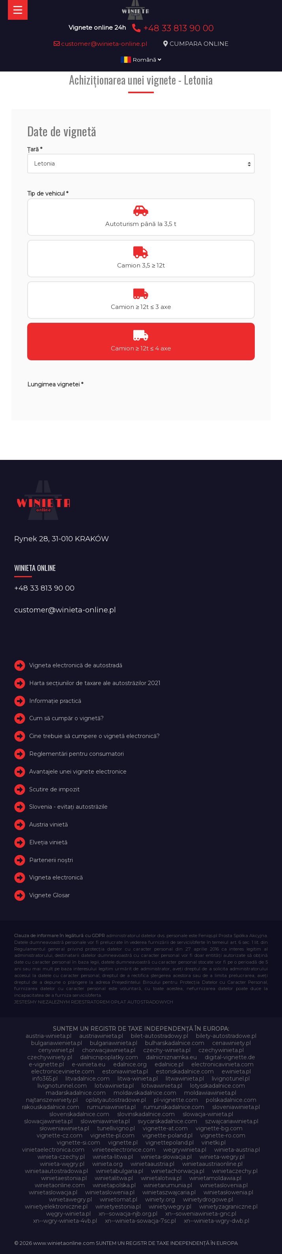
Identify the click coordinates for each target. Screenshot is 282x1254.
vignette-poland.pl (167, 1135)
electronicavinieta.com (222, 1064)
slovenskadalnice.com (79, 1114)
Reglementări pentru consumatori (76, 753)
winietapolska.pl (114, 1185)
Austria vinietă (48, 824)
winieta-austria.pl (237, 1149)
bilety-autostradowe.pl (226, 1035)
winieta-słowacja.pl (166, 1156)
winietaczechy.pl (235, 1171)
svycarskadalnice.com (167, 1121)
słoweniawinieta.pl (64, 1128)
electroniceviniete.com (62, 1071)
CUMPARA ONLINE (199, 43)
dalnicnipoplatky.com (109, 1057)
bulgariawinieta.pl (113, 1043)
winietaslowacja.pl (53, 1192)
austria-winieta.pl (48, 1035)
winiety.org (160, 1199)
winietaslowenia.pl (109, 1192)
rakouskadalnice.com (50, 1107)
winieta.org (107, 1163)
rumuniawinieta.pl (111, 1107)
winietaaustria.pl (152, 1163)
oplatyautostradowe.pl (116, 1099)
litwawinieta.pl (185, 1078)
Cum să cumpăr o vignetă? (66, 718)
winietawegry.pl (70, 1199)
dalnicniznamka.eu (171, 1057)
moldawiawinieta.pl (210, 1092)
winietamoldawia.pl (215, 1178)
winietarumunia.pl (168, 1185)
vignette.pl (123, 1142)
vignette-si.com (78, 1142)
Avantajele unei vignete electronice (78, 771)
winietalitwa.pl (114, 1178)
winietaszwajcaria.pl (169, 1192)
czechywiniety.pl (49, 1057)
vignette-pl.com (112, 1135)
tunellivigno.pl (116, 1128)
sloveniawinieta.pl (236, 1107)
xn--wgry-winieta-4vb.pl (65, 1220)
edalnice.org (130, 1064)
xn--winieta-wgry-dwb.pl (216, 1220)
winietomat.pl (118, 1199)
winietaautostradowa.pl (56, 1171)
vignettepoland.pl (170, 1142)
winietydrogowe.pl (208, 1199)
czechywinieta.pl (221, 1050)
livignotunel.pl (231, 1078)
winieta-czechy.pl (61, 1156)
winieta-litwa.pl (113, 1156)
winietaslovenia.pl (224, 1185)
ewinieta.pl (236, 1071)
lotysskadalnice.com (217, 1085)
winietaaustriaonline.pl (212, 1163)
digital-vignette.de (230, 1057)
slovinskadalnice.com (146, 1114)
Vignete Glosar (49, 895)
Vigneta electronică (56, 877)
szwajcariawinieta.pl (231, 1121)
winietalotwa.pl (161, 1178)
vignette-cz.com (59, 1135)
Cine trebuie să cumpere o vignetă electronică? (94, 736)
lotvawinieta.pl (114, 1085)
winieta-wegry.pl (222, 1156)
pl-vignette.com (176, 1099)
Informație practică (55, 700)
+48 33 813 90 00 (172, 28)
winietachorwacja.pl (177, 1171)
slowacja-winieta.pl (208, 1114)
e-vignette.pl (46, 1064)
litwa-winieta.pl (138, 1078)
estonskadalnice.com (185, 1071)
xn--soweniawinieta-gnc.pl (200, 1213)
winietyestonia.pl (118, 1206)
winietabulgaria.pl (119, 1171)
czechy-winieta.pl (166, 1050)
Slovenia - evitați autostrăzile (68, 806)
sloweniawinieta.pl (105, 1121)
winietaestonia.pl (64, 1178)
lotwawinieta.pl (162, 1085)
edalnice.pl (169, 1064)
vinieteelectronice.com (123, 1149)
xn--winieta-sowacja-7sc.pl (140, 1220)
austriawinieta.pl (101, 1035)
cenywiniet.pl (56, 1050)
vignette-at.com (165, 1128)
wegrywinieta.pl (184, 1149)
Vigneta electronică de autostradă (75, 665)
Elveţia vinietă (48, 842)
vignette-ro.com (222, 1135)
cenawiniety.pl (231, 1043)
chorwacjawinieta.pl (108, 1050)
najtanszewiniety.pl (52, 1099)
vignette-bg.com (219, 1128)
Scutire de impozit (54, 789)
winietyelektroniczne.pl (56, 1206)
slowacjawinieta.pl (48, 1121)
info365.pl (45, 1078)
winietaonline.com (60, 1185)
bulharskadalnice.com (174, 1043)
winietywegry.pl (170, 1206)
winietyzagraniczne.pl (228, 1206)
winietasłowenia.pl (228, 1192)
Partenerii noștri (51, 860)
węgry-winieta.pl (68, 1213)
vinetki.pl (214, 1142)
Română (141, 59)
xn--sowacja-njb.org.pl (128, 1213)
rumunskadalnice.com (174, 1107)
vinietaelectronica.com (53, 1149)
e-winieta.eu (88, 1064)
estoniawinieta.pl (125, 1071)
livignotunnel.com (62, 1085)
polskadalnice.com (231, 1099)
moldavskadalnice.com (145, 1092)
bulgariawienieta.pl (56, 1043)
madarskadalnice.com (76, 1092)
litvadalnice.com (87, 1078)
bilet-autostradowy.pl (159, 1035)
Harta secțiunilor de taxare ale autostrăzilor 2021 (95, 683)
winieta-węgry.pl (62, 1163)
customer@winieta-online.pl (101, 43)
